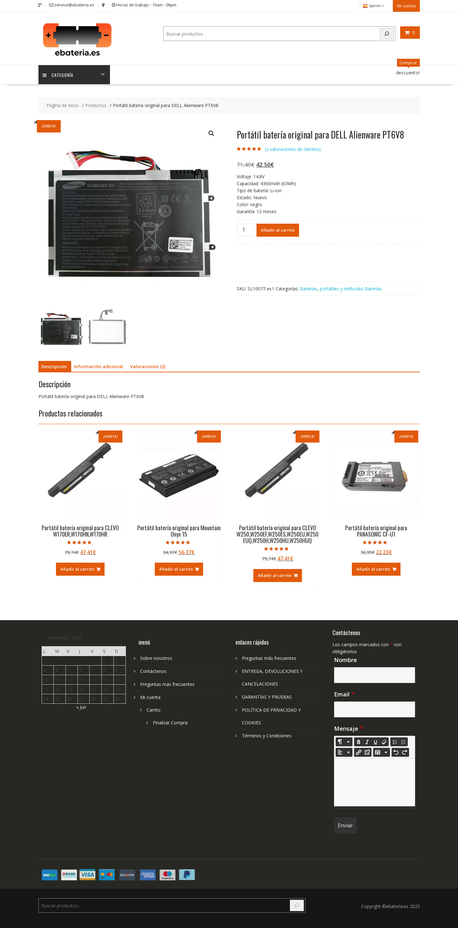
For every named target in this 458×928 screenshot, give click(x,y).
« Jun (81, 706)
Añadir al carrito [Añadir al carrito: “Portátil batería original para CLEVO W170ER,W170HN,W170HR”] (77, 568)
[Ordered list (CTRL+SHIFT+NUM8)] (403, 740)
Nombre (345, 658)
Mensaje (348, 727)
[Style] (344, 740)
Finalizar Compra (170, 721)
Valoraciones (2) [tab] (147, 365)
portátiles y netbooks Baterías (351, 287)
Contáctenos (153, 670)
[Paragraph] (344, 751)
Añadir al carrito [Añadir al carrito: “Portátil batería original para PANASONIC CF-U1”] (373, 568)
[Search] (387, 33)
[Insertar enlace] (358, 751)
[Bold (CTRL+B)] (358, 740)
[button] (211, 132)
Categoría (58, 73)
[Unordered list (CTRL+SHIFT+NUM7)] (394, 740)
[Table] (381, 751)
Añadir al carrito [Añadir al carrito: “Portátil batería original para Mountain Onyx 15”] (176, 568)
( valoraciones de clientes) (293, 148)
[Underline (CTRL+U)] (375, 740)
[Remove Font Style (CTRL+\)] (384, 740)
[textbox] (374, 781)
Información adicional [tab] (98, 365)
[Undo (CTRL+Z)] (396, 751)
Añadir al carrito (278, 229)
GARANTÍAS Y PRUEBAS (267, 696)
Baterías (308, 287)
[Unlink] (367, 751)
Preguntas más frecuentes (167, 683)
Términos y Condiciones (266, 734)
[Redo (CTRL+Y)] (404, 751)
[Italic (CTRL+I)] (367, 740)
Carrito (154, 709)
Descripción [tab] (54, 365)
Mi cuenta (406, 5)
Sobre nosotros (156, 657)
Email (344, 693)
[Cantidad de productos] (246, 228)
